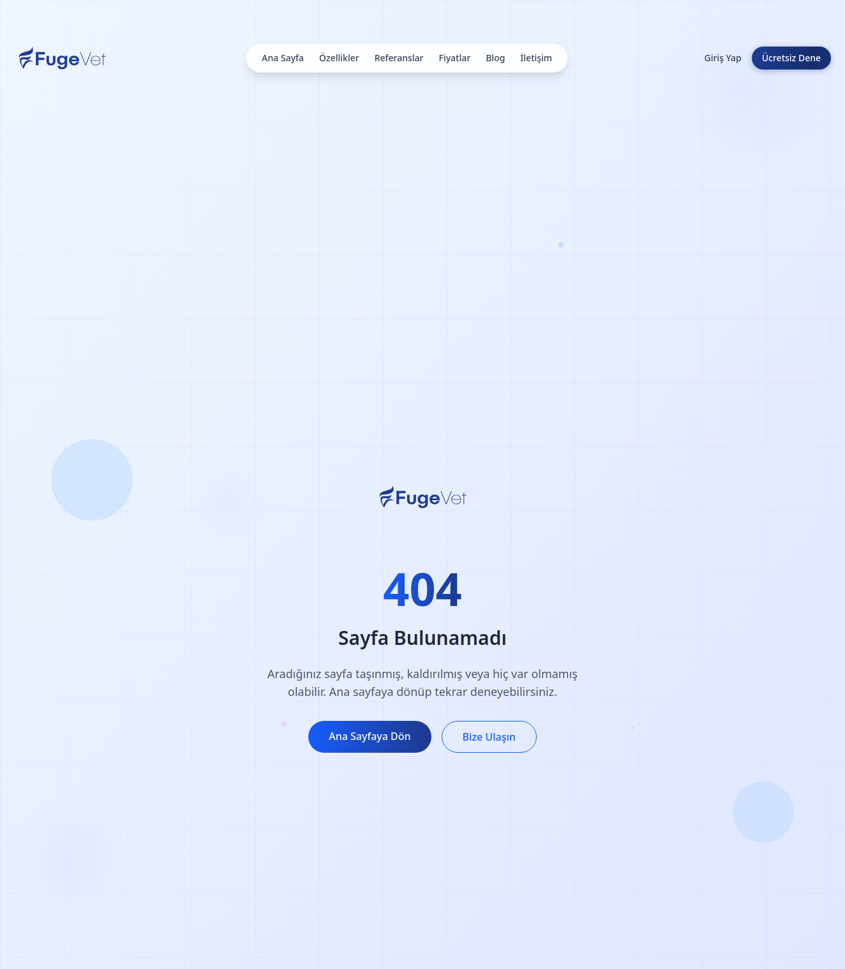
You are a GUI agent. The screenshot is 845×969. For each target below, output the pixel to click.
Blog (495, 58)
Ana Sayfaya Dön (369, 736)
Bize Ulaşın (489, 737)
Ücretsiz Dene (791, 58)
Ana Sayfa (283, 58)
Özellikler (339, 58)
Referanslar (399, 58)
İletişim (536, 58)
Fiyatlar (455, 58)
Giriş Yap (722, 58)
